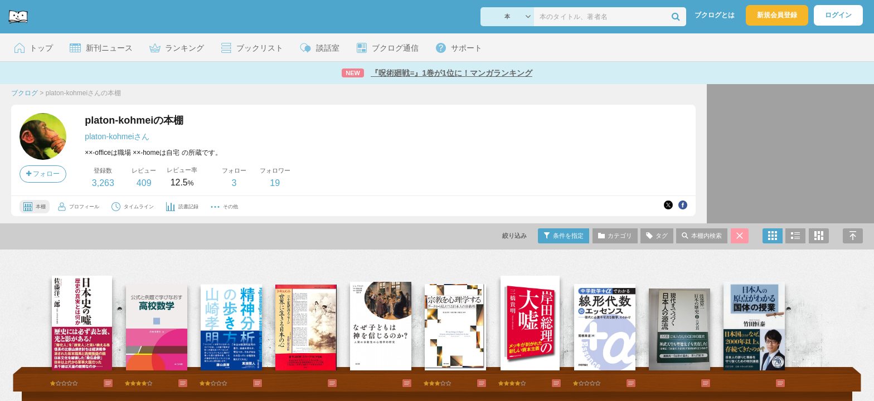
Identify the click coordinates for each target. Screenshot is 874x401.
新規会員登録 (777, 15)
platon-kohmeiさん (117, 136)
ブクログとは (715, 15)
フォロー (43, 174)
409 (144, 183)
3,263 (103, 183)
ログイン (838, 15)
